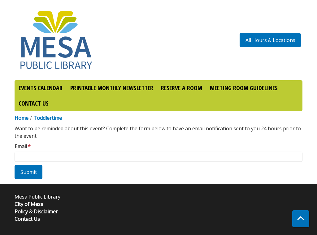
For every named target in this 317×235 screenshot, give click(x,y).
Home (21, 118)
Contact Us (27, 219)
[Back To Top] (300, 218)
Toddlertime (47, 118)
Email (21, 146)
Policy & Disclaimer (36, 211)
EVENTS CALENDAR (41, 88)
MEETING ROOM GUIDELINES (244, 88)
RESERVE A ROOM (181, 88)
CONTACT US (34, 103)
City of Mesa (29, 204)
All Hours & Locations (270, 40)
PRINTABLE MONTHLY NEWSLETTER (111, 88)
